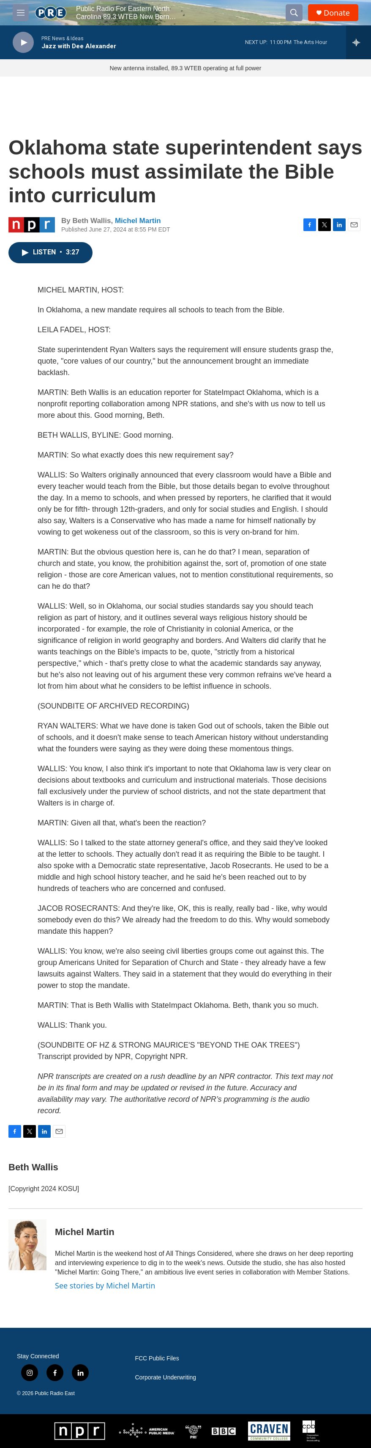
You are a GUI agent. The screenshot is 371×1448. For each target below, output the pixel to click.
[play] (23, 42)
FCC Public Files (157, 1358)
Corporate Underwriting (165, 1377)
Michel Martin (138, 221)
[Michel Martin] (27, 1244)
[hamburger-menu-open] (21, 12)
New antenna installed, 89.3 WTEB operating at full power (186, 68)
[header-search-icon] (294, 12)
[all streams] (358, 42)
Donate (337, 12)
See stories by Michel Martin (105, 1285)
